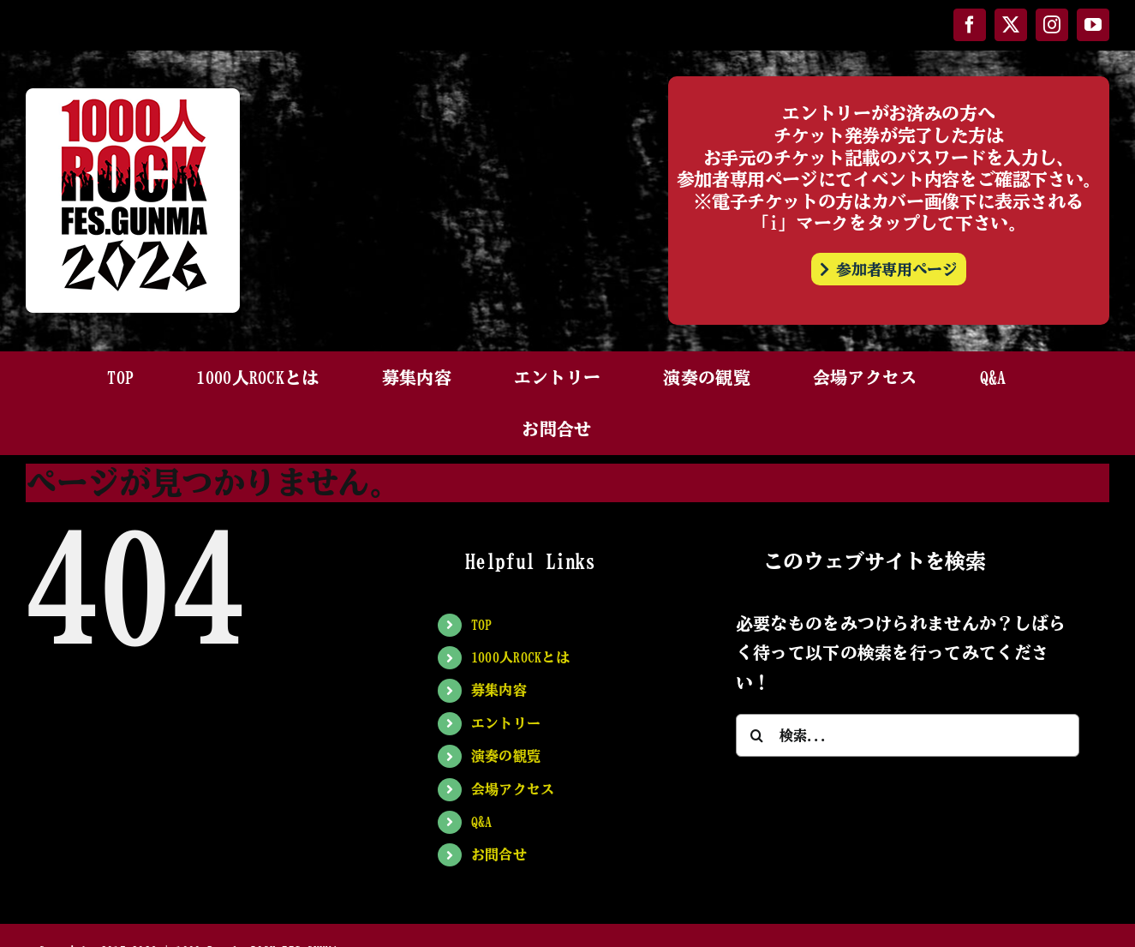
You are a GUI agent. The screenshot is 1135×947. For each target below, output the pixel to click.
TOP (482, 625)
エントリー (506, 723)
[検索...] (908, 735)
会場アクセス (513, 789)
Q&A (482, 822)
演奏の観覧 (506, 756)
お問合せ (499, 854)
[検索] (757, 735)
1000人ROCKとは (520, 657)
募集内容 (499, 690)
